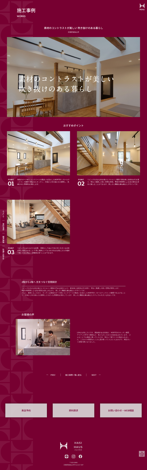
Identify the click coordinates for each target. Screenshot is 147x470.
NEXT (93, 377)
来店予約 (3, 226)
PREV (53, 377)
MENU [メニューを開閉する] (141, 9)
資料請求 (3, 239)
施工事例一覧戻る (73, 377)
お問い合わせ (3, 254)
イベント (3, 214)
